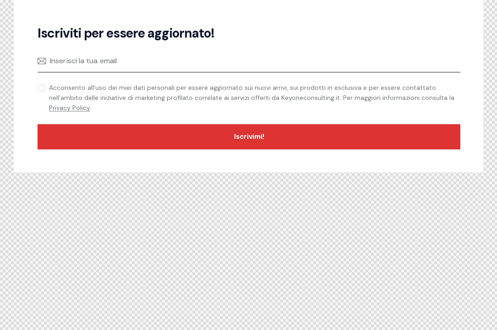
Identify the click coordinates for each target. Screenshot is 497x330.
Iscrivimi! (249, 136)
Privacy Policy (69, 107)
